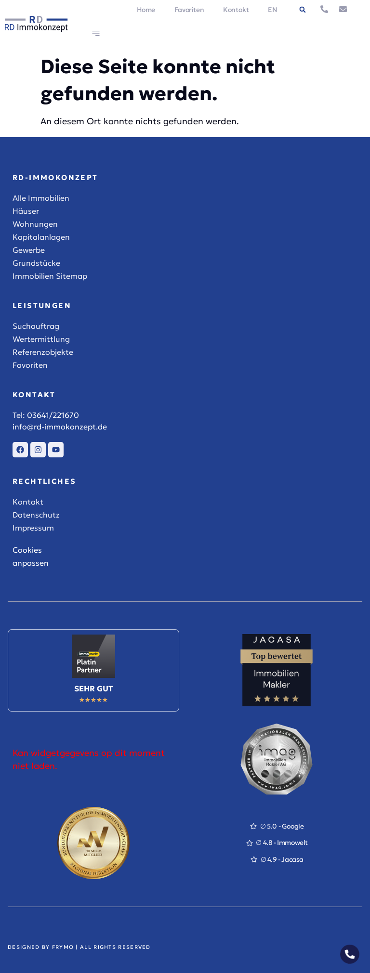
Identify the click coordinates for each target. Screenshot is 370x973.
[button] (302, 9)
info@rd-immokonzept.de (60, 426)
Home (146, 9)
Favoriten (189, 9)
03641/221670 (53, 415)
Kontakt (236, 9)
